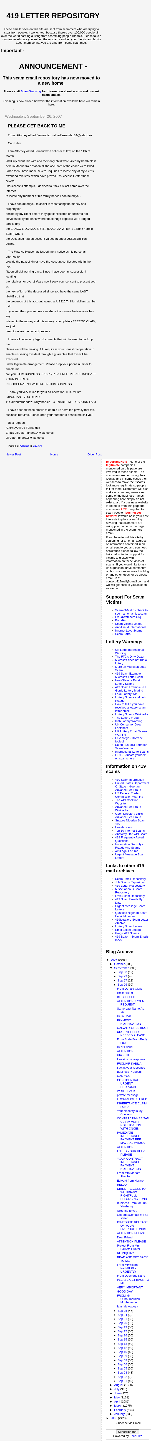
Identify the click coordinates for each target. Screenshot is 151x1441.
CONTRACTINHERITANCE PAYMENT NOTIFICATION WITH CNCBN (133, 1123)
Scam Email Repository (130, 879)
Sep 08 (123, 1360)
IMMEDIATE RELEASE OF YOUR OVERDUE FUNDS (132, 1226)
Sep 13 (123, 1343)
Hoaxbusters (123, 827)
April (117, 1401)
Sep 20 (123, 1323)
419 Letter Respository (130, 885)
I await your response (131, 1059)
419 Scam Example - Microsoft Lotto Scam (129, 675)
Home (54, 454)
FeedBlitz (136, 1436)
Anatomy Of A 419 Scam (131, 834)
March (118, 1405)
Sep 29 (123, 976)
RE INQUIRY (125, 1253)
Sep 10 (123, 1352)
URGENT (123, 1055)
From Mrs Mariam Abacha (128, 1174)
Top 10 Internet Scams (130, 830)
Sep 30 (123, 972)
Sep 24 (123, 1315)
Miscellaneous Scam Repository (128, 890)
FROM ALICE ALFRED (132, 1099)
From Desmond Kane (131, 1275)
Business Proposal (129, 1071)
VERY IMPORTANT (130, 1287)
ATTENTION (125, 1051)
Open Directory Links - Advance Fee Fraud (129, 815)
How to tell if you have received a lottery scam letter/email (130, 707)
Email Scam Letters (128, 929)
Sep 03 (123, 1372)
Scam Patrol (123, 634)
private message (127, 1095)
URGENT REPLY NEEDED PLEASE (131, 1033)
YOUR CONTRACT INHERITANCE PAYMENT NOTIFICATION (130, 1164)
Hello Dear (124, 1016)
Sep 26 (123, 984)
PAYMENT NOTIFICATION (129, 1022)
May (117, 1397)
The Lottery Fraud (126, 717)
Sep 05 (123, 1368)
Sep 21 (123, 1319)
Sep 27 (123, 980)
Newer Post (13, 454)
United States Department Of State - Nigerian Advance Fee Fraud (132, 786)
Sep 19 (123, 1327)
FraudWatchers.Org (128, 617)
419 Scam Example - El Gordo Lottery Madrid (130, 688)
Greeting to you (127, 1210)
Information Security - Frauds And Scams (129, 846)
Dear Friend (125, 1047)
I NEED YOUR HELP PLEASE (131, 1152)
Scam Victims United (128, 623)
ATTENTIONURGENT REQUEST (131, 1002)
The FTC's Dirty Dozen (130, 656)
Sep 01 (123, 1381)
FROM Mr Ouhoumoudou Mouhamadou (128, 1299)
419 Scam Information (129, 779)
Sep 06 (123, 1364)
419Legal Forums (126, 851)
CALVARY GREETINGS (132, 1027)
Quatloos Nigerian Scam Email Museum (131, 914)
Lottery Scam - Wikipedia (131, 714)
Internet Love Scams (128, 630)
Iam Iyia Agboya (127, 1306)
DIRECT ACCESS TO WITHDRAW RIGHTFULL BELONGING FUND (132, 1194)
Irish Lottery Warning (128, 721)
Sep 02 (123, 1377)
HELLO (122, 1184)
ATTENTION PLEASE (131, 1233)
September (121, 968)
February (120, 1410)
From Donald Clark (129, 988)
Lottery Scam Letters (128, 926)
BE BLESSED (126, 997)
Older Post (94, 454)
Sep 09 (123, 1356)
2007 (114, 959)
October (120, 964)
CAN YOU (123, 1075)
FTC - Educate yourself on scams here (130, 756)
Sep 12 (123, 1348)
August (119, 1385)
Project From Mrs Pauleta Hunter (128, 1247)
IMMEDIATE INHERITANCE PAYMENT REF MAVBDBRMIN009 (131, 1137)
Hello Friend (125, 992)
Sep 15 (123, 1339)
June (117, 1393)
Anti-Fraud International (130, 627)
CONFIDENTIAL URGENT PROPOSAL (127, 1083)
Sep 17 (123, 1331)
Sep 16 (123, 1335)
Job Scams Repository (130, 882)
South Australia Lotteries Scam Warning (131, 746)
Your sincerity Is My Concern (129, 1112)
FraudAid (121, 620)
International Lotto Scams (131, 751)
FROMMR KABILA (129, 1063)
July (117, 1389)
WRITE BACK (126, 1091)
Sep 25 (123, 1310)
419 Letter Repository (53, 16)
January (120, 1414)
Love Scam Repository (130, 896)
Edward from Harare (130, 1180)
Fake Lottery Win (126, 694)
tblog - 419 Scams (127, 933)
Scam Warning (31, 91)
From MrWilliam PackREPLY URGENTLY (127, 1268)
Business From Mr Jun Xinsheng (131, 1204)
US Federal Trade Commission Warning (129, 795)
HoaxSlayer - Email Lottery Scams (127, 682)
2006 (114, 1418)
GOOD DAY (125, 1291)
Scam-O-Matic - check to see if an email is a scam (131, 611)
